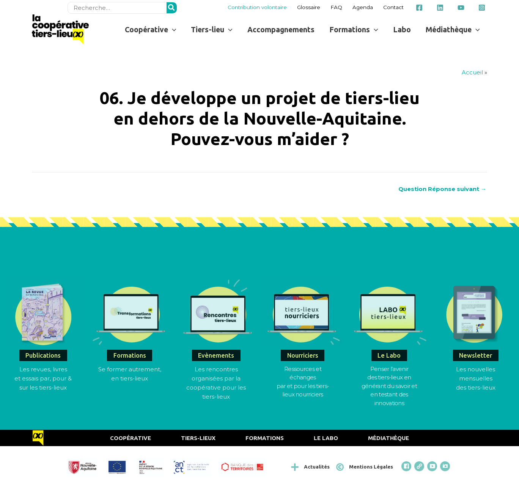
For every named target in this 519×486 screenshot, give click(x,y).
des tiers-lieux (475, 387)
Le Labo (326, 438)
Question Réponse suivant (442, 189)
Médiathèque (388, 438)
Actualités (317, 467)
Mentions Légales (371, 467)
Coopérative (130, 438)
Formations (264, 438)
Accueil (472, 72)
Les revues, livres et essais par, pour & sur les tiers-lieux (43, 378)
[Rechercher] (172, 7)
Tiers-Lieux (198, 438)
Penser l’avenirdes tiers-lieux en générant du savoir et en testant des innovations (389, 386)
